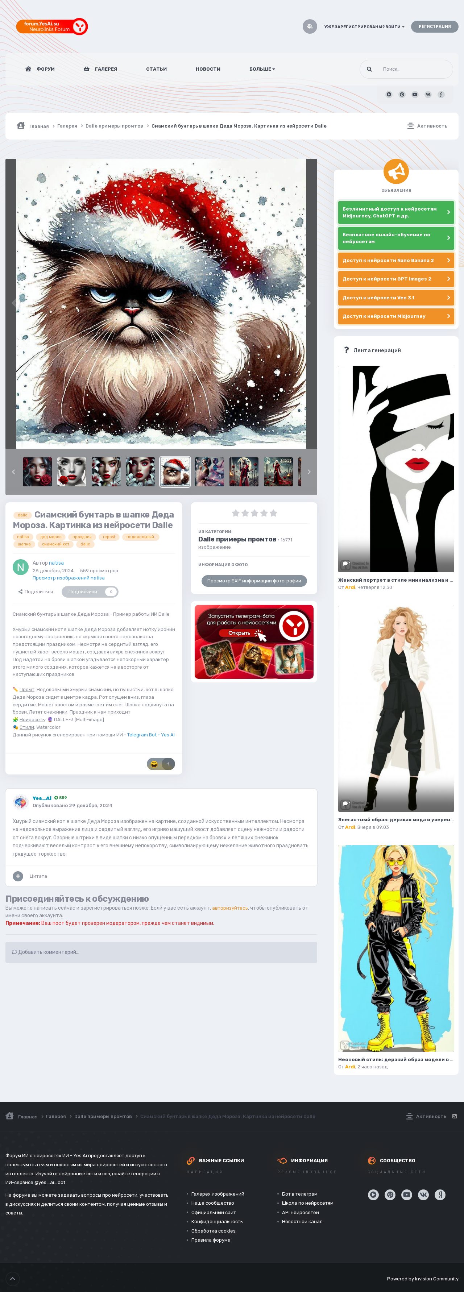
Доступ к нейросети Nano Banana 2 (388, 260)
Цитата (38, 876)
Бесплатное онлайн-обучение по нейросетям (386, 238)
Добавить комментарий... (45, 952)
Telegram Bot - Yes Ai (151, 735)
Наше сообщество (212, 1203)
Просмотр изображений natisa (69, 578)
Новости (208, 69)
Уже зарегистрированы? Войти (364, 27)
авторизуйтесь (231, 908)
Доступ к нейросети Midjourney (384, 316)
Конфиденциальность (217, 1221)
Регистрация (435, 26)
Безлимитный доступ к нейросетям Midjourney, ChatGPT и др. (390, 212)
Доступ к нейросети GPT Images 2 (387, 279)
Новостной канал (302, 1221)
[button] (13, 472)
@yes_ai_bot (49, 1182)
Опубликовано (73, 805)
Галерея (105, 69)
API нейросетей (300, 1212)
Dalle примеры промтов (237, 539)
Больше (262, 69)
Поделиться (35, 591)
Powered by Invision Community (423, 1277)
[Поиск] (393, 69)
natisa (56, 563)
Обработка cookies (213, 1231)
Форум (45, 69)
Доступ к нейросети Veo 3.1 (378, 297)
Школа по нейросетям (308, 1203)
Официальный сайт (213, 1212)
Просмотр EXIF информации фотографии (254, 580)
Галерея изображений (217, 1194)
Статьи (156, 69)
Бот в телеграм (300, 1194)
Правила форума (211, 1240)
